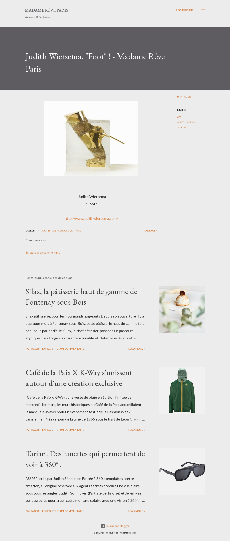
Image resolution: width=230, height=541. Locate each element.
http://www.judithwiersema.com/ (91, 218)
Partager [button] (184, 96)
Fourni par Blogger (115, 526)
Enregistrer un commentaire (42, 252)
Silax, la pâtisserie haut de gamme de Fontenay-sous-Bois (81, 296)
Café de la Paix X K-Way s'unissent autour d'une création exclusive (78, 377)
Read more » (136, 348)
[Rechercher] (184, 10)
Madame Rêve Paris (46, 10)
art (179, 116)
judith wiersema (186, 121)
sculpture (182, 127)
